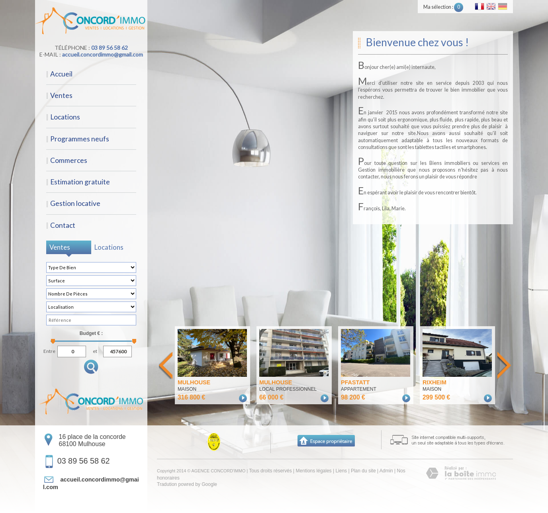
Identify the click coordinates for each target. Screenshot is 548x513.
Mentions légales (314, 471)
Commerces (68, 160)
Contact (62, 225)
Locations (65, 117)
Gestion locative (75, 203)
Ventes (61, 95)
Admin (386, 471)
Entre (49, 350)
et (95, 350)
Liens (341, 471)
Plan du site (363, 471)
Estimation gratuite (80, 182)
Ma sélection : (443, 7)
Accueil (61, 74)
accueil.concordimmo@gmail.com (102, 54)
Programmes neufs (79, 139)
